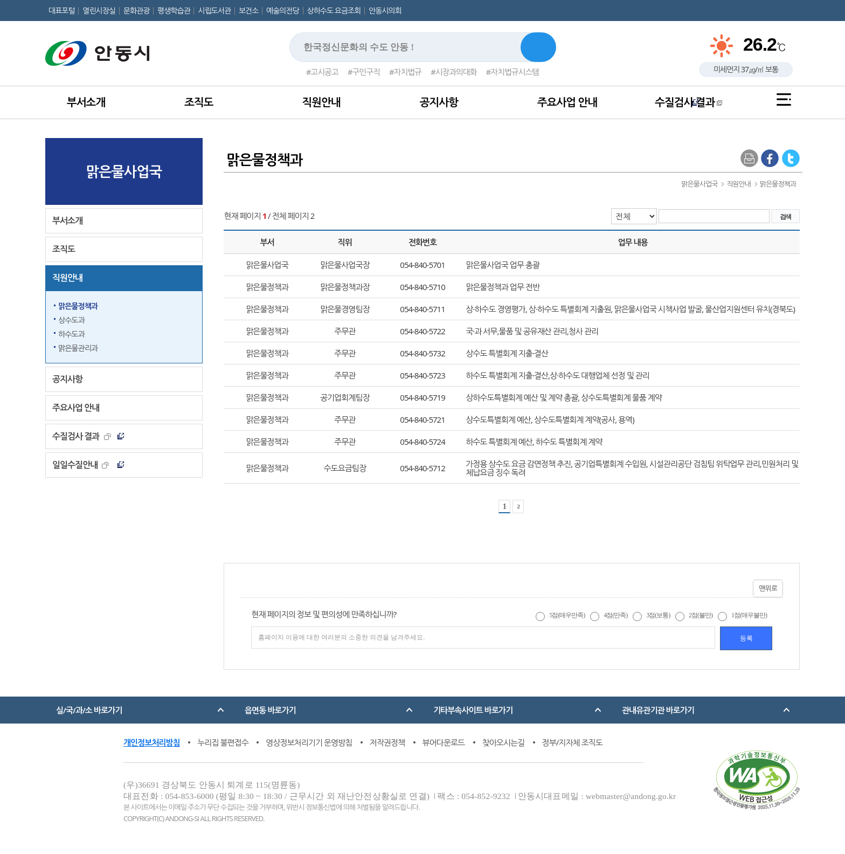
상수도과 (71, 320)
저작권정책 (387, 742)
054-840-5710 (422, 286)
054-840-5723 (422, 375)
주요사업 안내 (567, 102)
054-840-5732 (422, 353)
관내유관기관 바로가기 (658, 710)
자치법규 (407, 71)
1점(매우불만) (749, 615)
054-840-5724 (422, 441)
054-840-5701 (422, 264)
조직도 (198, 102)
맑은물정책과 (78, 306)
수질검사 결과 (688, 102)
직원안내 (321, 102)
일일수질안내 (80, 465)
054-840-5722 (422, 331)
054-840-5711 (422, 309)
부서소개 (86, 102)
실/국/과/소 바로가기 (89, 710)
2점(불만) (700, 615)
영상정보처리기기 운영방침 (309, 742)
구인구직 (366, 71)
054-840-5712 (422, 468)
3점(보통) (658, 615)
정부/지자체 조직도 (572, 742)
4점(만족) (615, 615)
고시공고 (324, 71)
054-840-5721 (422, 419)
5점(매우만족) (567, 615)
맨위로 (768, 588)
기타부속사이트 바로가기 (472, 710)
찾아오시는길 (503, 742)
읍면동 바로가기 (270, 710)
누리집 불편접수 (222, 742)
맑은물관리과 (78, 348)
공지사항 (439, 102)
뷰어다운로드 (443, 742)
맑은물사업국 (124, 171)
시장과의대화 (456, 71)
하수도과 (71, 334)
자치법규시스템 (514, 71)
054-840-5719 (422, 397)
